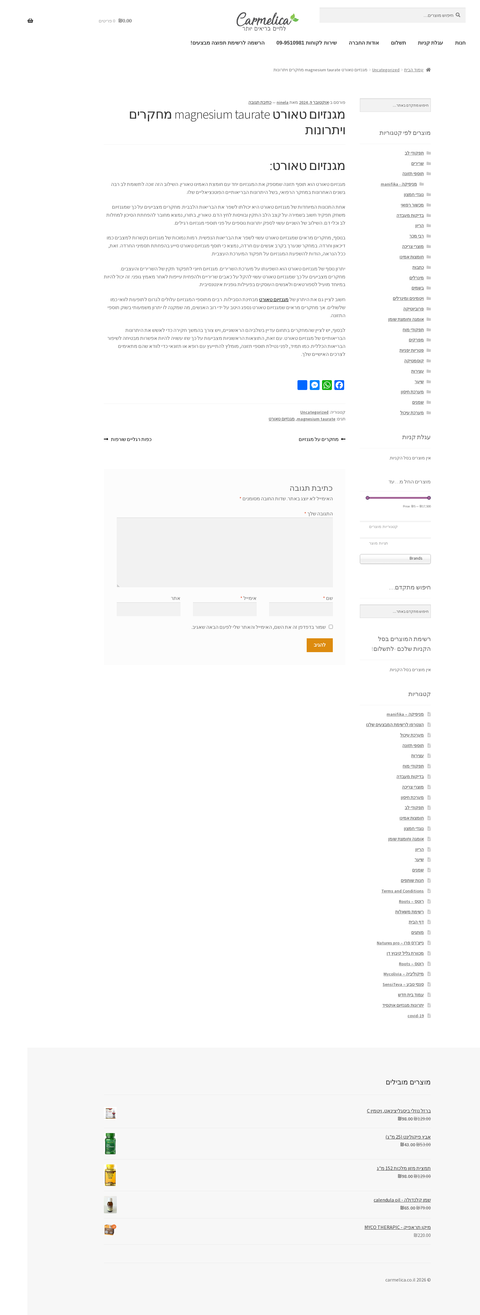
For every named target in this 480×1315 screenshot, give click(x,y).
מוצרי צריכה (385, 246)
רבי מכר (389, 236)
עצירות (390, 371)
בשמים (390, 288)
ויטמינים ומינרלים (380, 298)
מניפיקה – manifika (377, 714)
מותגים (390, 932)
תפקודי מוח (385, 330)
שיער (391, 381)
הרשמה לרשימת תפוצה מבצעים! (200, 43)
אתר (148, 598)
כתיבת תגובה (232, 102)
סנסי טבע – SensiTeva (375, 984)
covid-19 (388, 1015)
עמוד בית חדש (383, 995)
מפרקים (388, 340)
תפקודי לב (386, 153)
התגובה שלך (291, 513)
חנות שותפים (384, 880)
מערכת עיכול (384, 412)
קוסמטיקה (386, 361)
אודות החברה (336, 43)
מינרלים (389, 278)
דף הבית (388, 922)
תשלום (371, 43)
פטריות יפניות (384, 350)
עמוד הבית (386, 70)
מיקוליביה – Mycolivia (376, 974)
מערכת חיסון (384, 392)
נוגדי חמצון (386, 194)
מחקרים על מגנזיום (291, 438)
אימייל (221, 598)
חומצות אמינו (384, 257)
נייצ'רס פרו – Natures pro (372, 943)
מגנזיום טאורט (246, 299)
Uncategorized (358, 70)
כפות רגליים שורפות (104, 438)
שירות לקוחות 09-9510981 (279, 43)
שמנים (390, 402)
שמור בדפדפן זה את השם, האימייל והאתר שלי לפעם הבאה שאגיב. (231, 627)
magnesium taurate (289, 419)
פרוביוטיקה (386, 309)
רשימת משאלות (382, 912)
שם (300, 598)
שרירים (390, 163)
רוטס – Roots (384, 901)
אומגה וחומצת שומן (378, 319)
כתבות (390, 267)
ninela (255, 102)
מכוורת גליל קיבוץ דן (377, 953)
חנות (433, 43)
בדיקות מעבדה (382, 215)
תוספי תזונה (385, 173)
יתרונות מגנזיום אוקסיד (375, 1005)
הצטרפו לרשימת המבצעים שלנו (367, 724)
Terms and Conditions (375, 891)
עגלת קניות (403, 43)
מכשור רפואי (384, 205)
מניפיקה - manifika (371, 184)
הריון (392, 225)
